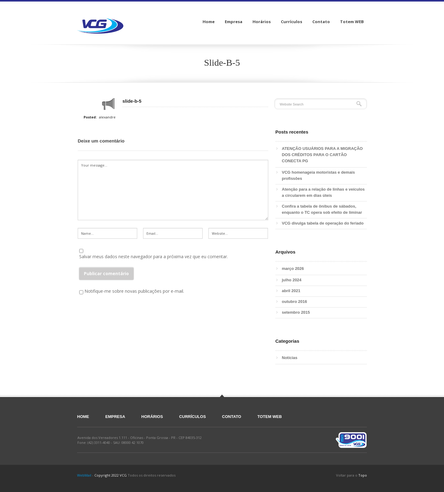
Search (359, 103)
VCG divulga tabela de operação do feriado (323, 223)
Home (83, 416)
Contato (231, 416)
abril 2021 (291, 290)
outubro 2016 (294, 301)
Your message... (173, 190)
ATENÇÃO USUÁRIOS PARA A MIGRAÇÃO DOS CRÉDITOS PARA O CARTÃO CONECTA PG (322, 154)
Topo (362, 475)
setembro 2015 (296, 312)
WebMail (84, 475)
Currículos (192, 416)
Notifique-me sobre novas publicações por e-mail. (134, 291)
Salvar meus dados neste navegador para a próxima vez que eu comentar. (153, 256)
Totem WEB (269, 416)
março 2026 (293, 268)
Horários (152, 416)
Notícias (290, 357)
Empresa (115, 416)
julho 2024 (292, 280)
